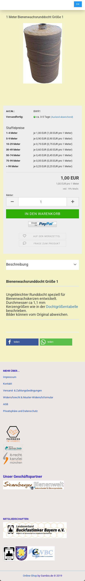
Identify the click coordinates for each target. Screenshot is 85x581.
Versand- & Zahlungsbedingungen (22, 390)
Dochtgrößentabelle (61, 306)
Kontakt (7, 383)
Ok (78, 4)
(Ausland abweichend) (62, 117)
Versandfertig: (14, 116)
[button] (22, 342)
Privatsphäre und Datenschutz (20, 411)
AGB (5, 404)
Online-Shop (30, 575)
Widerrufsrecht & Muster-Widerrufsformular (28, 397)
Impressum (9, 377)
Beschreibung (17, 264)
